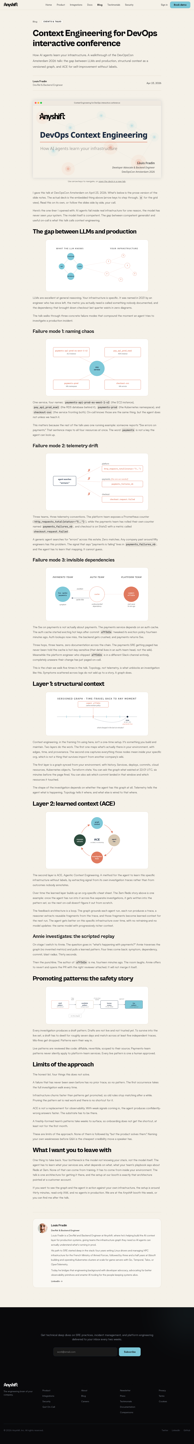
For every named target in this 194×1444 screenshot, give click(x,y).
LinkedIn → (57, 1281)
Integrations (76, 4)
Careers (85, 1401)
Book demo (180, 4)
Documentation (127, 1407)
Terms (161, 1396)
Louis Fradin (40, 81)
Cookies (163, 1401)
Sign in (164, 4)
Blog (99, 4)
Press (122, 1396)
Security (129, 4)
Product (61, 4)
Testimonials (113, 4)
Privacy (162, 1390)
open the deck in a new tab (112, 181)
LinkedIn (176, 1430)
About (84, 1390)
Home (48, 4)
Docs (89, 4)
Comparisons (126, 1412)
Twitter (165, 1430)
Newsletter (125, 1390)
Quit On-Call (48, 1407)
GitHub (187, 1430)
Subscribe (130, 1351)
